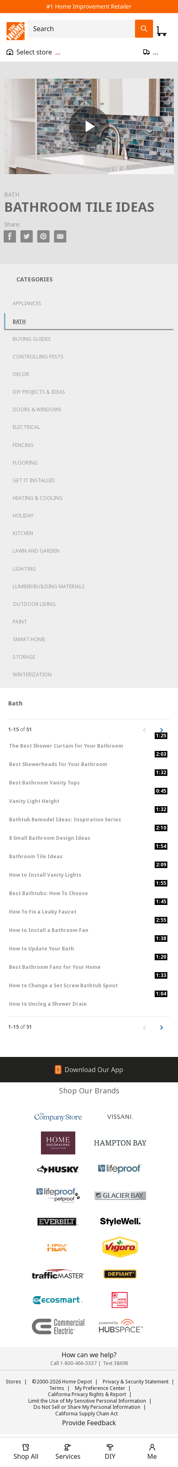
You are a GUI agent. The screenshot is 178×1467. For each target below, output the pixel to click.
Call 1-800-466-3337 (73, 1363)
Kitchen (23, 533)
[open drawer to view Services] (68, 1452)
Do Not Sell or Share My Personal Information (87, 1407)
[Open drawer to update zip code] (157, 52)
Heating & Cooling (38, 497)
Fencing (23, 445)
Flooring (25, 462)
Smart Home (29, 639)
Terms (56, 1388)
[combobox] (84, 28)
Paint (20, 621)
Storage (24, 656)
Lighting (24, 568)
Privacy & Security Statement (136, 1381)
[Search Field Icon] (144, 29)
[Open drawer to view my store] (34, 52)
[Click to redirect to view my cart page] (162, 31)
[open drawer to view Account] (152, 1452)
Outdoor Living (34, 604)
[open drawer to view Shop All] (26, 1452)
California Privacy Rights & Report (87, 1394)
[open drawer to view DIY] (110, 1452)
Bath (19, 321)
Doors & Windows (37, 409)
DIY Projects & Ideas (39, 391)
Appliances (27, 303)
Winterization (32, 674)
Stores (13, 1381)
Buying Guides (32, 339)
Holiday (23, 515)
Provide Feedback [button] (89, 1422)
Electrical (26, 427)
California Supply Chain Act (86, 1413)
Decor (21, 374)
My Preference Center (100, 1388)
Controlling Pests (38, 356)
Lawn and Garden (36, 550)
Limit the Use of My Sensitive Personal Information (87, 1400)
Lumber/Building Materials (49, 586)
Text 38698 (115, 1363)
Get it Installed (34, 480)
